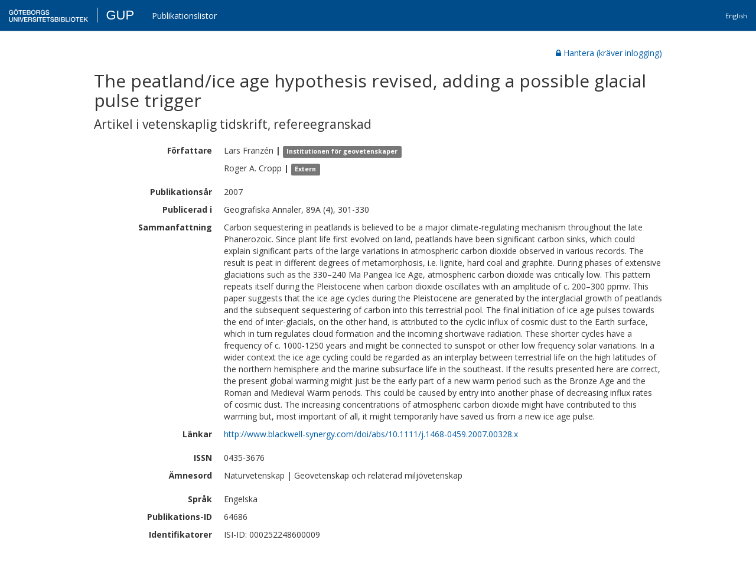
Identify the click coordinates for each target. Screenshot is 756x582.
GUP (120, 15)
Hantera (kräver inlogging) (609, 52)
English (736, 15)
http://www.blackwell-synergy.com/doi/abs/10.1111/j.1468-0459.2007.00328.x (371, 434)
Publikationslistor (184, 15)
